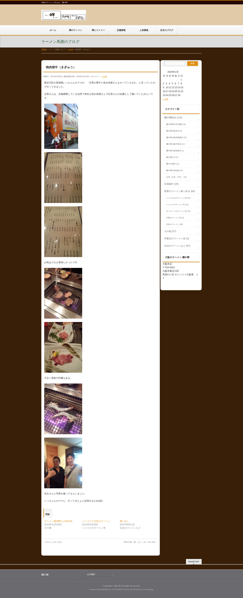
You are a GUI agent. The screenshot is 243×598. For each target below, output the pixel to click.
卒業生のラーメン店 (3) (176, 238)
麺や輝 (118, 586)
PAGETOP (193, 561)
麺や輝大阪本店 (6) (174, 131)
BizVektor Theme (122, 589)
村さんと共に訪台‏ (52, 542)
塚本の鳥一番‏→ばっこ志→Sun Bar (141, 542)
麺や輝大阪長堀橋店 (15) (176, 137)
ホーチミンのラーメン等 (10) (178, 211)
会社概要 (91, 574)
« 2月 (165, 99)
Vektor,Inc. (138, 589)
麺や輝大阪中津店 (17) (175, 144)
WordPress (106, 589)
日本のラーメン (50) (174, 224)
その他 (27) (170, 231)
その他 (104, 76)
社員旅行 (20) (171, 184)
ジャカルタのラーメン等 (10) (178, 198)
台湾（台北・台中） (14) (176, 177)
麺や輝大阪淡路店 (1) (175, 151)
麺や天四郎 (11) (172, 164)
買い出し (124, 521)
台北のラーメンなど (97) (177, 245)
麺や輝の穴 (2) (172, 157)
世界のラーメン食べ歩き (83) (179, 191)
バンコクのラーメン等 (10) (177, 205)
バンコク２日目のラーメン (96, 521)
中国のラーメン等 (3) (175, 218)
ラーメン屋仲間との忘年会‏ (58, 521)
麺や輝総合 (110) (173, 117)
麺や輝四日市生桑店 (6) (176, 124)
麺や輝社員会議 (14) (174, 170)
